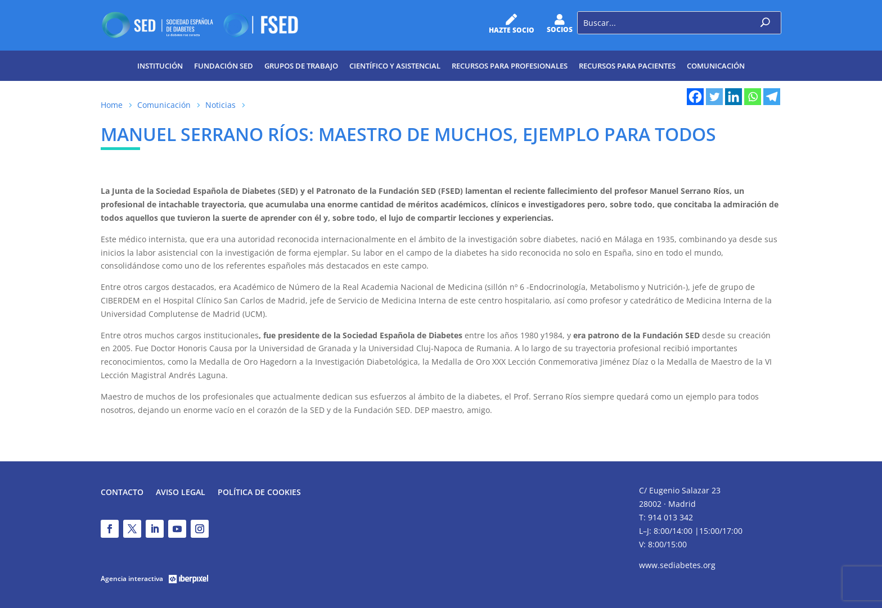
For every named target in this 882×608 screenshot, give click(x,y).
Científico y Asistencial (394, 66)
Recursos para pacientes (627, 66)
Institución (160, 66)
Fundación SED (223, 66)
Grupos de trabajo (301, 66)
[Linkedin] (733, 96)
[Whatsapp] (752, 96)
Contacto (122, 492)
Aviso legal (180, 492)
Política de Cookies (259, 492)
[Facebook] (695, 96)
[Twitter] (714, 96)
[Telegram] (771, 96)
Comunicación (716, 66)
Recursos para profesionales (510, 66)
